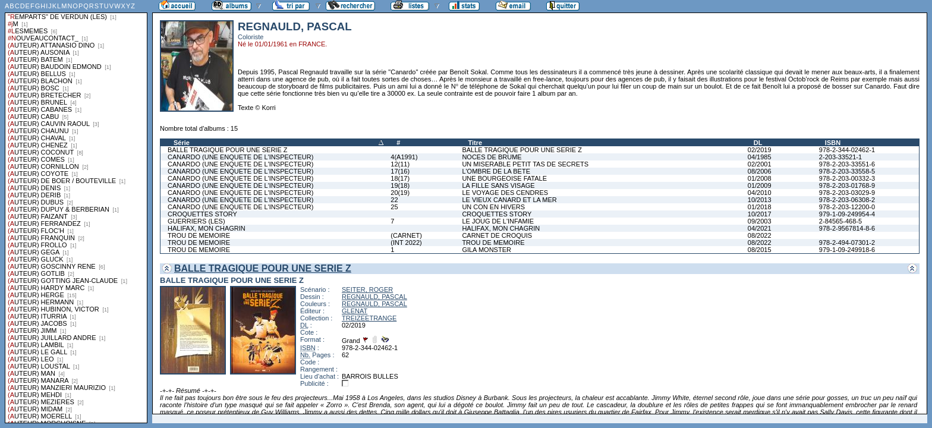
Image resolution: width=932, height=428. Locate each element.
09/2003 (760, 221)
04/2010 (760, 192)
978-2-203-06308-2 (847, 199)
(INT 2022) (406, 242)
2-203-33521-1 (840, 156)
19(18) (400, 185)
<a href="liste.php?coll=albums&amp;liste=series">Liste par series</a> (76, 211)
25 (394, 206)
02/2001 (760, 164)
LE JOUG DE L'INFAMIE (498, 221)
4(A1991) (404, 156)
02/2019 (760, 149)
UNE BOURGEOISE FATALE (504, 178)
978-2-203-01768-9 (847, 185)
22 (394, 199)
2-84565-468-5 (840, 221)
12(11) (400, 164)
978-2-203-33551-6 (847, 164)
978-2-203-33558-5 (847, 171)
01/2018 (760, 206)
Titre (475, 142)
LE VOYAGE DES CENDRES (505, 192)
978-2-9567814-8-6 (847, 228)
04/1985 (760, 156)
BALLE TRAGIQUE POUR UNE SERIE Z (228, 149)
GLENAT (354, 310)
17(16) (400, 171)
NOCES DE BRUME (491, 156)
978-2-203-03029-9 (847, 192)
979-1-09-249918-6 (847, 249)
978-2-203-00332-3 (847, 178)
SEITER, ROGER (367, 289)
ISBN (832, 142)
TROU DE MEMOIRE (199, 235)
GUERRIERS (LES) (196, 221)
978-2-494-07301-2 (847, 242)
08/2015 (760, 249)
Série (182, 142)
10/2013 (760, 199)
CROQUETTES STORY (202, 214)
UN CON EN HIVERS (493, 206)
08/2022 (760, 235)
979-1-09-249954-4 (847, 214)
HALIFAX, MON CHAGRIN (206, 228)
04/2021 (760, 228)
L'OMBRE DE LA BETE (496, 171)
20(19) (400, 192)
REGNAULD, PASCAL (374, 296)
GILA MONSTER (486, 249)
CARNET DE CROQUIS (497, 235)
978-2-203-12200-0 (847, 206)
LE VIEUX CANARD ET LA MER (509, 199)
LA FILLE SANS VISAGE (498, 185)
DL (758, 142)
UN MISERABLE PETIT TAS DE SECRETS (525, 164)
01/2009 (760, 185)
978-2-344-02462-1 (847, 149)
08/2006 (760, 171)
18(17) (400, 178)
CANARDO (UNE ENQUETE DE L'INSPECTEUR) (240, 156)
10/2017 (760, 214)
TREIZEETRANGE (369, 318)
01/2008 (760, 178)
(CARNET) (406, 235)
